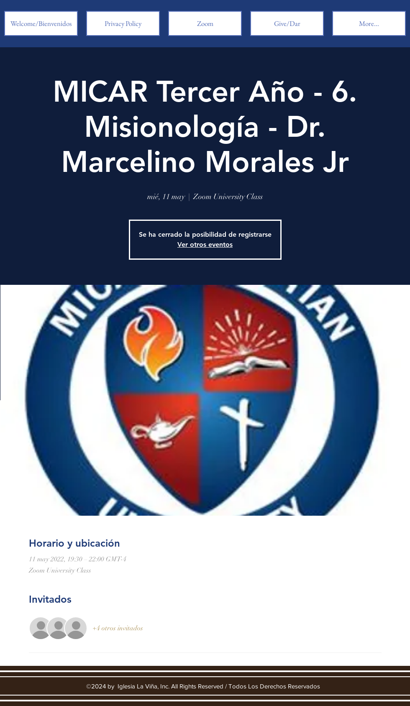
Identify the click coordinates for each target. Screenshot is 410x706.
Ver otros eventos (205, 244)
